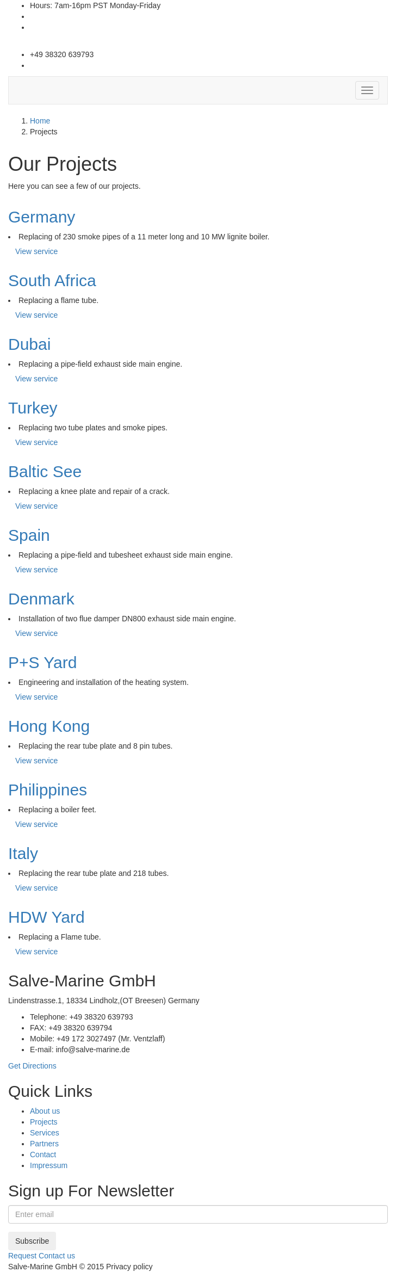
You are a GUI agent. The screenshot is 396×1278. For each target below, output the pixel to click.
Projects (44, 1122)
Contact (43, 1154)
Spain (29, 535)
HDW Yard (46, 917)
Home (40, 120)
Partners (44, 1143)
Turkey (33, 408)
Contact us (57, 1255)
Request (22, 1255)
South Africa (52, 280)
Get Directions (32, 1065)
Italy (23, 853)
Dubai (29, 344)
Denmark (41, 599)
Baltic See (45, 471)
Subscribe (32, 1241)
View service (36, 251)
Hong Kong (49, 726)
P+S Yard (42, 662)
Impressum (48, 1165)
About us (45, 1111)
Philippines (47, 790)
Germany (41, 217)
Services (44, 1132)
